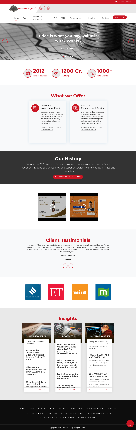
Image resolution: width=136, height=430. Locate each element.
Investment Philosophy (37, 18)
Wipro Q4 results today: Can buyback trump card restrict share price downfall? (68, 363)
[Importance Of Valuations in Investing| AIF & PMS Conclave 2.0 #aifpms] (83, 206)
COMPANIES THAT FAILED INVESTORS (98, 375)
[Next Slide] (71, 266)
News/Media (68, 336)
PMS (63, 18)
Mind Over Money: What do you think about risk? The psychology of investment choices (67, 349)
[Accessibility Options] (130, 423)
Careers (42, 409)
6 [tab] (72, 56)
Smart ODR (51, 413)
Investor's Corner (100, 336)
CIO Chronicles (37, 336)
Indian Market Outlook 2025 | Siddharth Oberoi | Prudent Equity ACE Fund (35, 355)
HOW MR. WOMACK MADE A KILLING (99, 356)
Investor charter (87, 418)
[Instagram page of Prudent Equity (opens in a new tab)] (40, 8)
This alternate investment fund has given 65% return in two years (36, 370)
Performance (76, 18)
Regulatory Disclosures (100, 413)
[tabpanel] (68, 41)
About (25, 18)
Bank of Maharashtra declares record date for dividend (67, 376)
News (53, 409)
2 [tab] (65, 56)
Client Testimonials (33, 413)
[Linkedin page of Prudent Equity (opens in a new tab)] (48, 8)
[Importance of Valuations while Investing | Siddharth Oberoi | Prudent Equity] (52, 206)
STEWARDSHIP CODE (95, 409)
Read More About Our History (68, 177)
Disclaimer (76, 409)
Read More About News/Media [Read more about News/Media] (68, 390)
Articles (63, 409)
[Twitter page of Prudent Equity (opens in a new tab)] (44, 8)
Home (16, 18)
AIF (55, 18)
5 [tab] (70, 56)
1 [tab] (63, 56)
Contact (105, 18)
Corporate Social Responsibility (57, 418)
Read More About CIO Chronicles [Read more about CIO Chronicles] (36, 390)
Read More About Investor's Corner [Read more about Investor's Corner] (99, 390)
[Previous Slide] (65, 266)
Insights (92, 18)
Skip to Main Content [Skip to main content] (123, 2)
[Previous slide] (5, 41)
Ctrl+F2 (130, 425)
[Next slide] (131, 41)
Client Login (119, 17)
